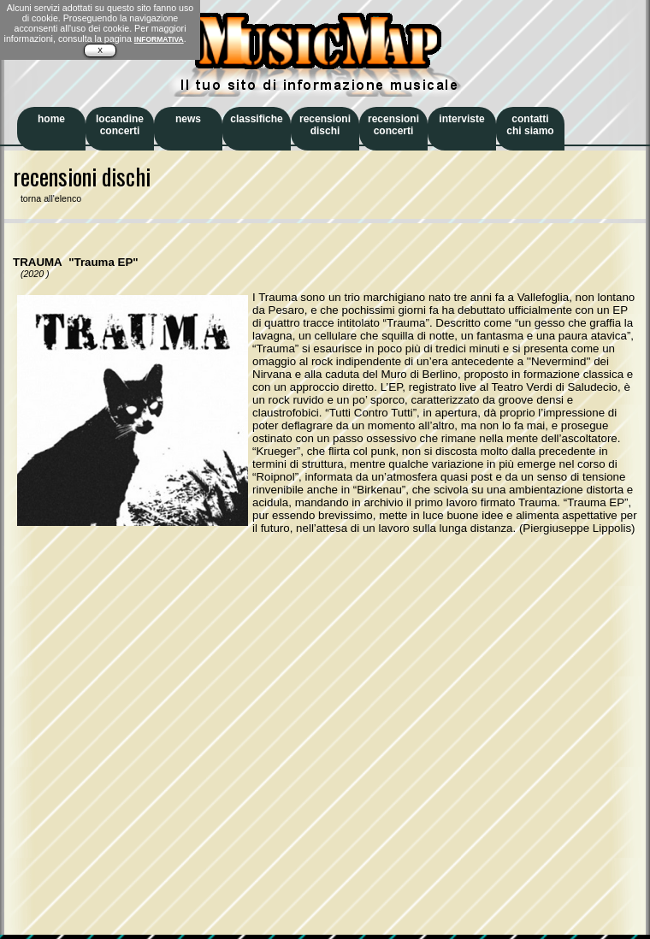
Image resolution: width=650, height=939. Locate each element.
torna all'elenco (47, 198)
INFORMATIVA (159, 39)
